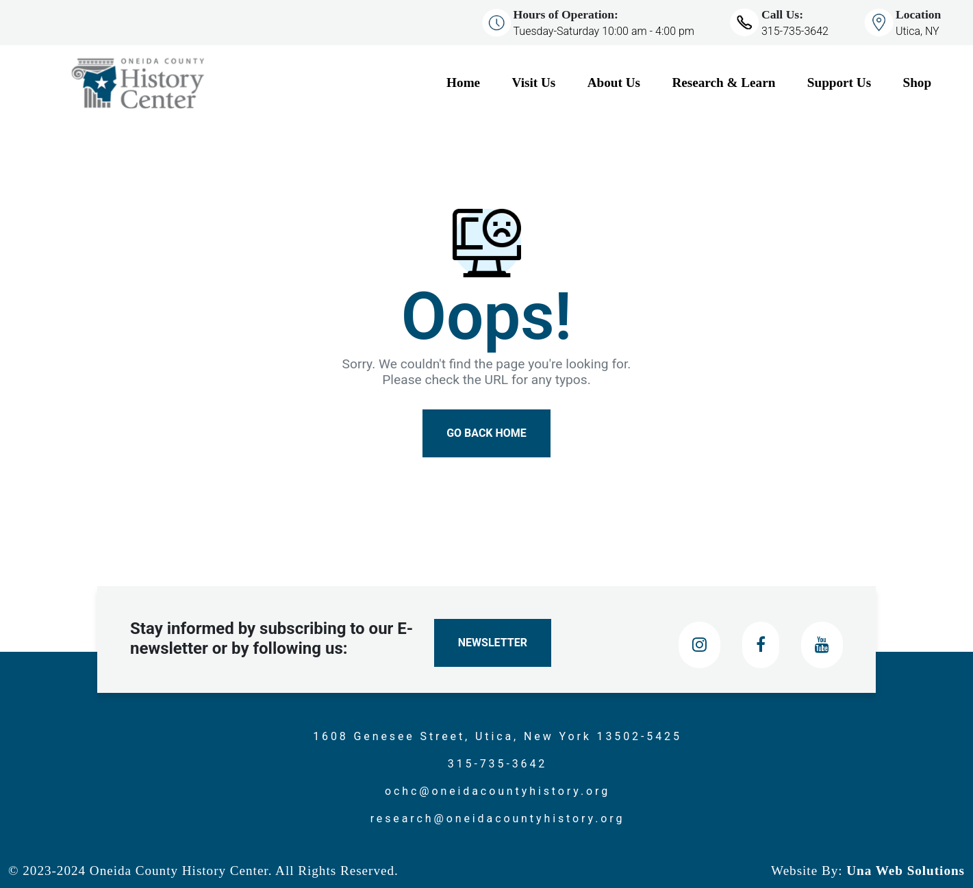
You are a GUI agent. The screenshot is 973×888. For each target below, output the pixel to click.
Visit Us (534, 82)
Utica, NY (917, 31)
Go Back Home (486, 433)
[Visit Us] (544, 83)
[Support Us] (850, 83)
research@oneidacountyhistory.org (497, 818)
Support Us (839, 82)
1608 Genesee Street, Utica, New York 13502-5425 (497, 736)
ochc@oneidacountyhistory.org (497, 791)
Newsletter (492, 642)
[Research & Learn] (733, 83)
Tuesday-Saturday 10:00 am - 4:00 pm (604, 31)
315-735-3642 (795, 31)
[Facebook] (760, 645)
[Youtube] (822, 645)
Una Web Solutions (904, 870)
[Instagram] (699, 645)
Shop (917, 82)
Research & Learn (723, 82)
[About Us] (624, 83)
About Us (613, 82)
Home (463, 82)
